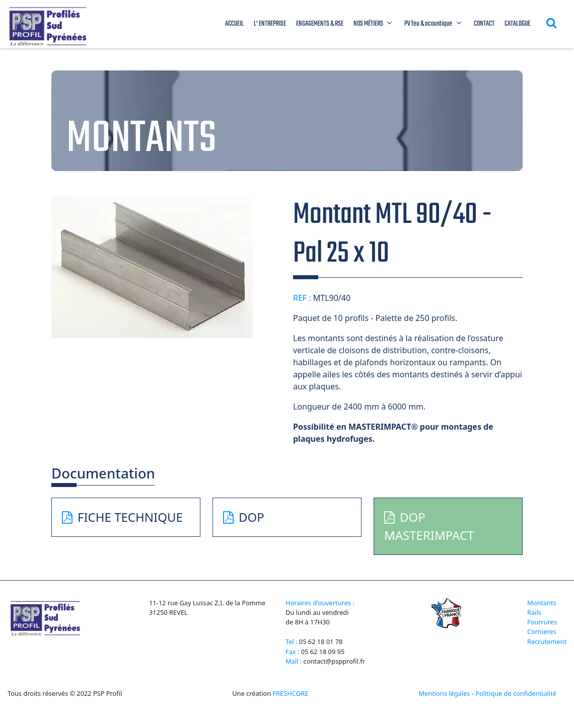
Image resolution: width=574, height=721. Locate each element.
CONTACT (484, 24)
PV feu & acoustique (434, 24)
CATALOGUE (517, 24)
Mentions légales (444, 693)
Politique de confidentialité (515, 693)
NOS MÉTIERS (374, 24)
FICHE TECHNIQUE (122, 517)
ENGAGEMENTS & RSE (319, 24)
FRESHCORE (290, 693)
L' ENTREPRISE (270, 24)
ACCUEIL (234, 24)
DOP (243, 517)
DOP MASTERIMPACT (429, 526)
